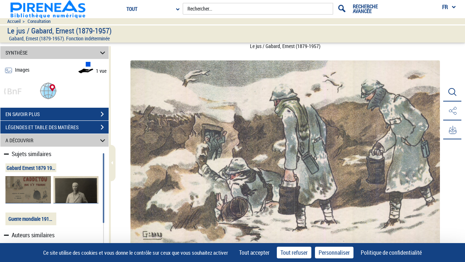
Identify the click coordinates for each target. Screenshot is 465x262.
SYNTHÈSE (56, 52)
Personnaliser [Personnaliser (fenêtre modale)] (334, 253)
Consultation (39, 21)
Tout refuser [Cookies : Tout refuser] (294, 253)
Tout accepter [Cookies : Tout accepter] (254, 253)
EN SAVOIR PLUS (57, 114)
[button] (48, 90)
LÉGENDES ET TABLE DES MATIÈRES (57, 127)
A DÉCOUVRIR (56, 140)
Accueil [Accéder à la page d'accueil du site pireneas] (14, 21)
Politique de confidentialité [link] (391, 253)
